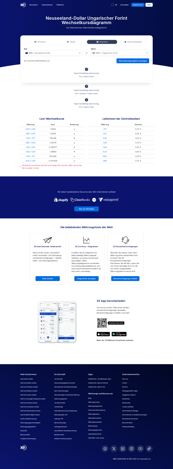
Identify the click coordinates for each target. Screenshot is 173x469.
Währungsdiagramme (95, 406)
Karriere (125, 387)
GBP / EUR (30, 133)
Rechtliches (126, 399)
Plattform (60, 5)
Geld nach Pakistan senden (29, 387)
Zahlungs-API (58, 419)
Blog (89, 398)
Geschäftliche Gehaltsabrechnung (65, 431)
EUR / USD (30, 129)
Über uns (125, 379)
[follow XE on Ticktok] (149, 448)
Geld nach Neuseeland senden (30, 411)
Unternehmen (47, 5)
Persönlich (33, 5)
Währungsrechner (94, 402)
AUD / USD (30, 161)
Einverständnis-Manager (130, 411)
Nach (93, 49)
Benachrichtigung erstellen (125, 278)
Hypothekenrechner (95, 434)
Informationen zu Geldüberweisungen (134, 415)
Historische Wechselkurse (96, 410)
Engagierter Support (129, 395)
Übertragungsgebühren (28, 427)
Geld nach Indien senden (28, 383)
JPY (105, 129)
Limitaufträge (58, 407)
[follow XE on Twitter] (113, 448)
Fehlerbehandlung (128, 427)
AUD (105, 152)
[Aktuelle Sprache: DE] (114, 5)
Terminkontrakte (59, 403)
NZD (105, 156)
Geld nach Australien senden (29, 407)
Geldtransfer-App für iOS (96, 387)
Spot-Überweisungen (61, 391)
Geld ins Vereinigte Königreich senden (32, 399)
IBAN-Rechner (93, 426)
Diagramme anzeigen (86, 278)
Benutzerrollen (59, 434)
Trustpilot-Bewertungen (28, 438)
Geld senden (47, 278)
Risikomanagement (60, 399)
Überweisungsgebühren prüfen (64, 383)
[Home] (23, 5)
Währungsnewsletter (95, 422)
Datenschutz (126, 403)
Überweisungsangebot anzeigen (133, 61)
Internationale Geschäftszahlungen (65, 387)
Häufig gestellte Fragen (130, 391)
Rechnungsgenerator (95, 430)
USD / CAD (30, 152)
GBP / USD (30, 143)
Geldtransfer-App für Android (98, 383)
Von (25, 49)
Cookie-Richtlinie (128, 407)
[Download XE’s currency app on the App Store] (103, 334)
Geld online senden (26, 379)
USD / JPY (30, 138)
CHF (105, 133)
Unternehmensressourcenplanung (65, 411)
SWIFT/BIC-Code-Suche (96, 438)
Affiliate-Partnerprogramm (63, 438)
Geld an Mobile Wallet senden (30, 415)
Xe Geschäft (58, 379)
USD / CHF (30, 147)
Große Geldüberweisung (28, 419)
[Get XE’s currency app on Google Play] (119, 334)
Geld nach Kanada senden (28, 403)
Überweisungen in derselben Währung (66, 395)
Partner (124, 383)
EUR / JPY (30, 156)
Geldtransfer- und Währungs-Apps (99, 379)
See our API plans (86, 209)
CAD (105, 147)
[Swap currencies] (86, 53)
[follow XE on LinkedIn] (122, 448)
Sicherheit (23, 431)
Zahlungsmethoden (60, 427)
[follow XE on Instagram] (131, 448)
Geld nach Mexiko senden (28, 391)
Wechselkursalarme (94, 418)
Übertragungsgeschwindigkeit (30, 423)
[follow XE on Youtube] (140, 448)
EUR (105, 138)
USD (105, 143)
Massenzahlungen (60, 423)
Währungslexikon (94, 414)
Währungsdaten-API (60, 415)
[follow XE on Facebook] (105, 448)
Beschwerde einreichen (130, 419)
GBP (105, 161)
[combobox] (53, 53)
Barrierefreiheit (127, 423)
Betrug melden (25, 434)
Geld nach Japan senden (28, 395)
